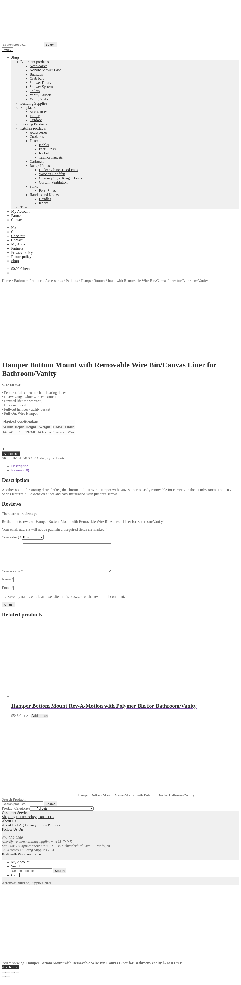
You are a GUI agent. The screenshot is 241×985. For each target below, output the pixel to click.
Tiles (24, 207)
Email (7, 593)
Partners (17, 216)
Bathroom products (34, 62)
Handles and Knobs (44, 195)
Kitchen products (33, 128)
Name (7, 585)
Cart (14, 232)
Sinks (34, 186)
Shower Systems (42, 87)
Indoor (35, 116)
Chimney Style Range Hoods (60, 178)
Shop (15, 58)
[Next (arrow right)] (8, 982)
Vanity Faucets (41, 95)
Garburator (38, 161)
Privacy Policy (22, 252)
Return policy (21, 257)
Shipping (8, 822)
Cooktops (37, 137)
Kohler (44, 145)
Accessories (38, 66)
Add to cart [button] (39, 721)
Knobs (44, 203)
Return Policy (26, 822)
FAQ (20, 831)
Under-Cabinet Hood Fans (58, 170)
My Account (20, 211)
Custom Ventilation (53, 182)
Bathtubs (36, 74)
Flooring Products (33, 124)
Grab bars (37, 78)
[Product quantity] (22, 449)
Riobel (44, 153)
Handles (45, 199)
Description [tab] (19, 466)
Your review (12, 577)
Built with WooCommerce (21, 860)
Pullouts (72, 281)
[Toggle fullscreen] (8, 978)
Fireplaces (28, 107)
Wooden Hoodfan (52, 174)
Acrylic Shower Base (45, 70)
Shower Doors (40, 83)
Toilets (35, 91)
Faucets (35, 141)
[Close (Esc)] (17, 978)
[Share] (13, 978)
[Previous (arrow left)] (4, 982)
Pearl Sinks (47, 149)
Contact (17, 220)
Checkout (18, 236)
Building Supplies (33, 103)
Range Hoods (40, 166)
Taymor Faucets (51, 157)
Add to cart (11, 454)
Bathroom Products (28, 281)
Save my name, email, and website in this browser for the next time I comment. (66, 602)
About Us (9, 831)
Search (50, 44)
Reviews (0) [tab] (20, 470)
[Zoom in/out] (4, 978)
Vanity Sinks (39, 99)
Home (15, 228)
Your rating (12, 537)
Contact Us (46, 822)
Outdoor (36, 120)
